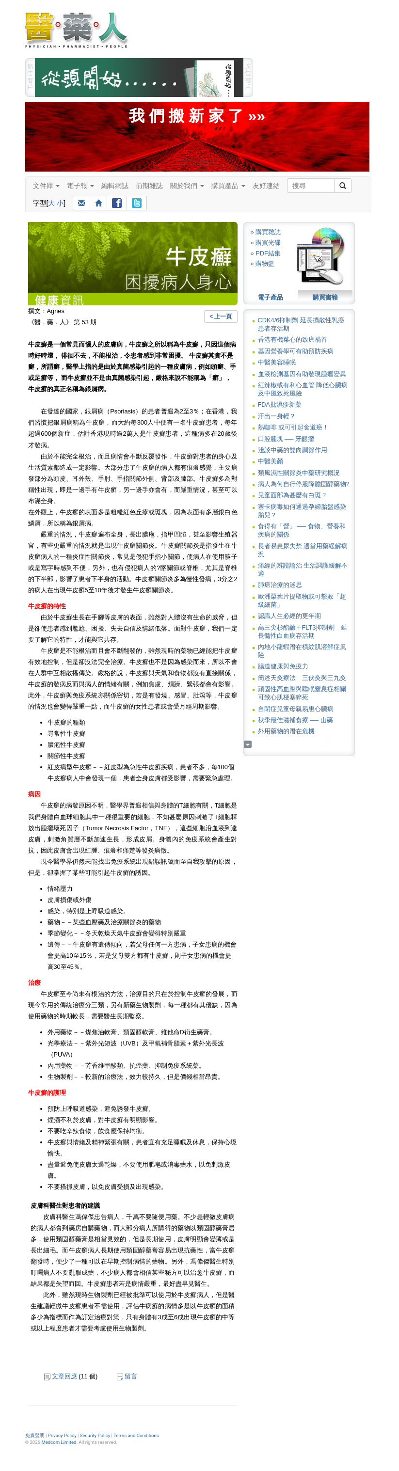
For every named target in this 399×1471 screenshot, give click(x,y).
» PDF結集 (266, 253)
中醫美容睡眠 (277, 362)
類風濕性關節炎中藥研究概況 (299, 472)
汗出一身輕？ (277, 416)
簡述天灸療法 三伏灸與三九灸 (302, 677)
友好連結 (266, 186)
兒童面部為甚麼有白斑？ (292, 495)
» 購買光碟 (266, 242)
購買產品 (228, 186)
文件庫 (46, 186)
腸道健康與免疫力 (283, 666)
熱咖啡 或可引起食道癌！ (293, 427)
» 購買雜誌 (266, 232)
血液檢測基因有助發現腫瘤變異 (302, 374)
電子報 (80, 186)
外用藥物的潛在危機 (286, 731)
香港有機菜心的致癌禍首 (292, 339)
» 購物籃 (263, 263)
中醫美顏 (270, 461)
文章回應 (60, 1376)
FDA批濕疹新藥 (280, 404)
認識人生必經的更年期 (289, 615)
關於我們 (187, 186)
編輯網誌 (114, 186)
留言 (127, 1376)
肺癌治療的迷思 (280, 584)
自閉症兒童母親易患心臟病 (296, 708)
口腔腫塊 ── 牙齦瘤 (286, 439)
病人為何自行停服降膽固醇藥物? (304, 484)
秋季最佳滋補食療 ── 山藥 (295, 720)
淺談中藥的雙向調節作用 (292, 450)
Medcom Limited (58, 1442)
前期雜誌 (149, 186)
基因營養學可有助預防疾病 (296, 351)
